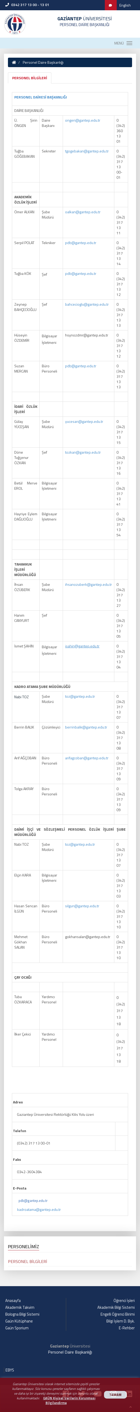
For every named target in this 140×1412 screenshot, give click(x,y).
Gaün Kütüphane (19, 1321)
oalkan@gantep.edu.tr (83, 212)
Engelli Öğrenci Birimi (118, 1314)
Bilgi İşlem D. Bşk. (120, 1321)
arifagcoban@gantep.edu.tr (87, 758)
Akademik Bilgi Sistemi (116, 1307)
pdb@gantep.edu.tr (33, 1200)
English (125, 5)
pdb (68, 242)
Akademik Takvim (19, 1307)
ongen (70, 120)
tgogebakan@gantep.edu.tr (87, 151)
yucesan (71, 421)
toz (67, 696)
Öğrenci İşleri (124, 1301)
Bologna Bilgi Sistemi (22, 1314)
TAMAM (115, 1394)
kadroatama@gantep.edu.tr (39, 1209)
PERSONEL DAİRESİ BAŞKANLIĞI (40, 97)
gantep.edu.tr (89, 120)
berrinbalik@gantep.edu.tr (86, 727)
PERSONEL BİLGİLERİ (29, 78)
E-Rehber (127, 1328)
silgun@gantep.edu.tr (82, 906)
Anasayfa (13, 1301)
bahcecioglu (74, 304)
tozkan (70, 452)
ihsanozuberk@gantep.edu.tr (88, 584)
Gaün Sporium (17, 1328)
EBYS (10, 1370)
